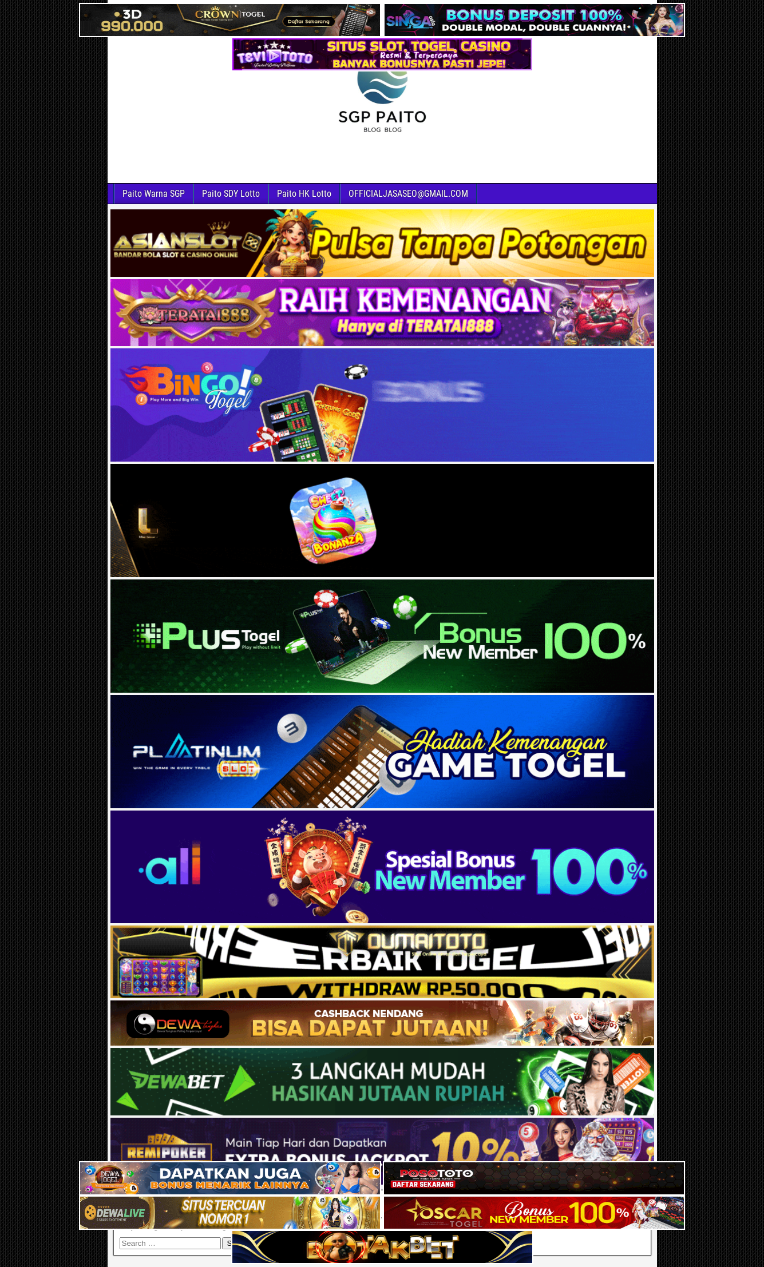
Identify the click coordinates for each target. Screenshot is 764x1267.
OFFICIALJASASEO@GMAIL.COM (408, 193)
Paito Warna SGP (153, 193)
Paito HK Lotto (304, 193)
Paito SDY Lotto (231, 193)
